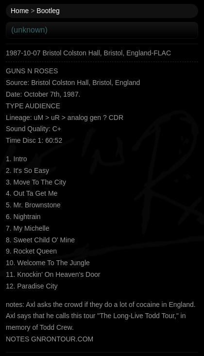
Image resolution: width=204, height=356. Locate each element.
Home (20, 11)
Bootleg (47, 11)
